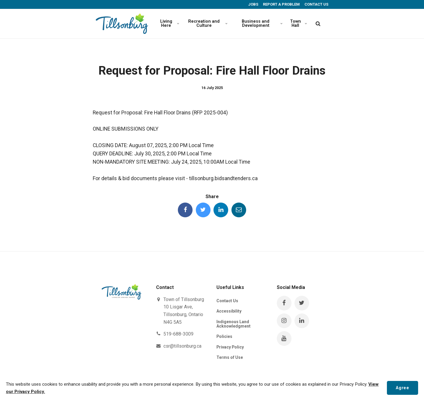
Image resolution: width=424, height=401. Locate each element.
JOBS (252, 4)
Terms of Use (229, 357)
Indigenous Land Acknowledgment (233, 323)
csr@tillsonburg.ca (182, 346)
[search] (318, 23)
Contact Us (227, 300)
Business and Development (261, 23)
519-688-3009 (178, 334)
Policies (224, 336)
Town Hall (298, 23)
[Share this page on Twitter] (203, 210)
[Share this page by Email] (238, 210)
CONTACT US (316, 4)
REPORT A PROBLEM (281, 4)
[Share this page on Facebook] (185, 210)
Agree (402, 387)
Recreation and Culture (207, 23)
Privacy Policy (230, 347)
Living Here (169, 23)
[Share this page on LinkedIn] (220, 210)
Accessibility (228, 311)
